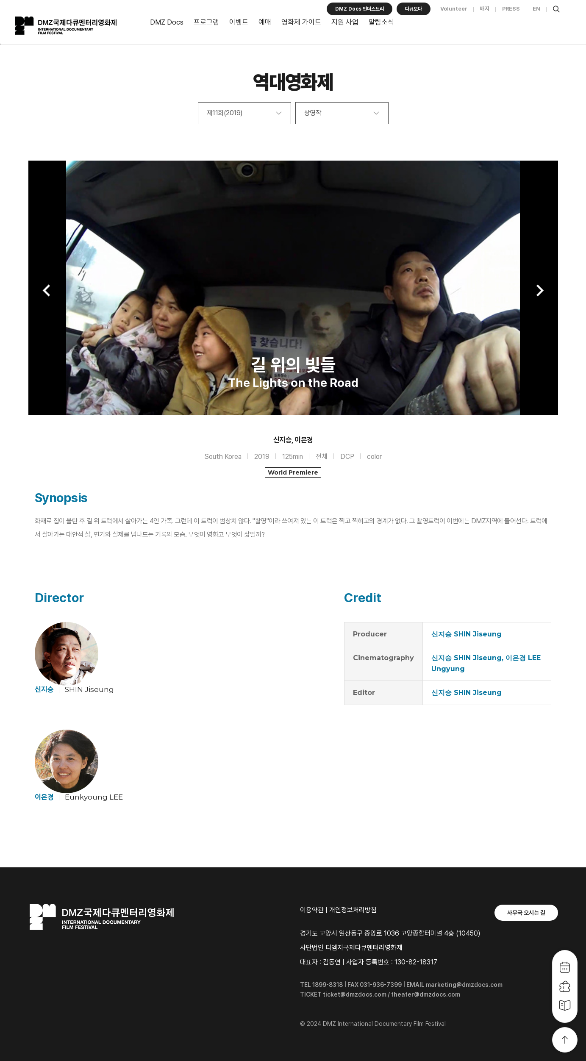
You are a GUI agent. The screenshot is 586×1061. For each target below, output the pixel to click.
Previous (47, 290)
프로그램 (206, 22)
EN (536, 9)
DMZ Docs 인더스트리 (359, 9)
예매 (264, 22)
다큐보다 (413, 9)
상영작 (313, 113)
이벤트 (238, 22)
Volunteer (453, 9)
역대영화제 (293, 82)
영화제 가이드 (301, 22)
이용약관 (312, 910)
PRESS (511, 9)
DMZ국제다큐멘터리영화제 (77, 26)
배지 (484, 9)
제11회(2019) (225, 113)
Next (539, 290)
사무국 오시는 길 (526, 912)
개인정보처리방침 (353, 910)
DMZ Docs (166, 22)
